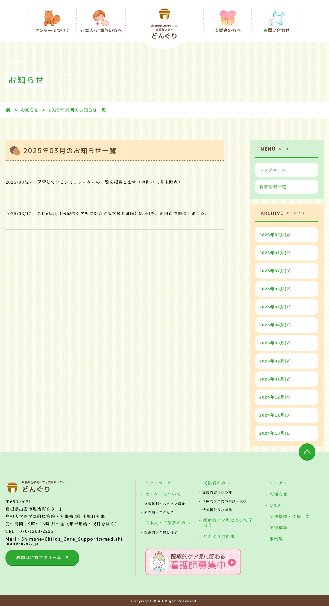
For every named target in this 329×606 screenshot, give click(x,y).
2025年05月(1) (275, 307)
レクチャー (280, 482)
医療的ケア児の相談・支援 (224, 501)
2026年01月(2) (275, 252)
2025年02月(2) (275, 361)
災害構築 (278, 527)
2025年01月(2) (275, 379)
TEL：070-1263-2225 (29, 531)
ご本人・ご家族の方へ (167, 522)
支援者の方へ (216, 482)
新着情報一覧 (273, 186)
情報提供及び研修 (217, 509)
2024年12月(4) (275, 397)
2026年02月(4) (275, 234)
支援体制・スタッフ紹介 (164, 503)
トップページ (272, 170)
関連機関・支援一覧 (289, 516)
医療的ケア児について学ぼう (228, 522)
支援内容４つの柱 (217, 492)
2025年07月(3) (275, 270)
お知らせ (30, 110)
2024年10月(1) (275, 433)
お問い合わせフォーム (38, 557)
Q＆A (275, 505)
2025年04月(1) (275, 325)
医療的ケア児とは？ (161, 532)
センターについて (163, 494)
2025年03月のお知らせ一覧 (77, 110)
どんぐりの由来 (219, 536)
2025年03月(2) (275, 343)
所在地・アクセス (159, 512)
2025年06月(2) (275, 288)
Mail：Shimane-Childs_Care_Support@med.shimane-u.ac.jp (64, 541)
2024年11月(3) (275, 415)
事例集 (276, 538)
